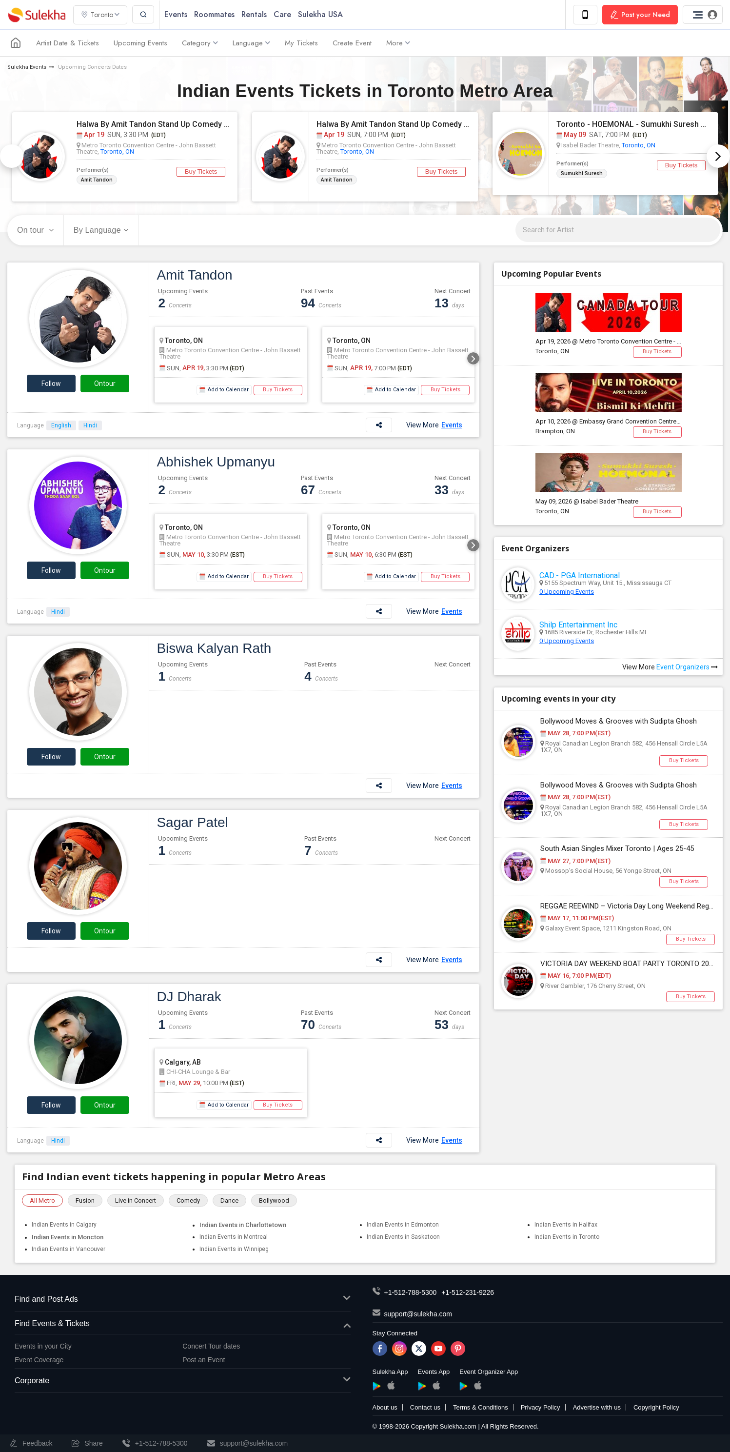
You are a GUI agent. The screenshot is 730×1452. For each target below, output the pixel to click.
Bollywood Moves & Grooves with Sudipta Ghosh (618, 721)
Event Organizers (687, 667)
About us (385, 1407)
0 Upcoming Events (566, 591)
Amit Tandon (97, 179)
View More (434, 425)
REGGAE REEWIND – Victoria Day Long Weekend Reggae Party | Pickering (627, 906)
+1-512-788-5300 (410, 1292)
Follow (51, 383)
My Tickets (301, 43)
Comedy (188, 1200)
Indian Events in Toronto (566, 1236)
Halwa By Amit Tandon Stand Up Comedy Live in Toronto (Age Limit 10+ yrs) (393, 124)
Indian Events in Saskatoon (403, 1236)
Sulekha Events (26, 67)
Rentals (254, 14)
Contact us (425, 1407)
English (61, 425)
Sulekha (36, 14)
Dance (229, 1200)
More (398, 43)
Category (200, 43)
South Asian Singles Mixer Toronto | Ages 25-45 (617, 848)
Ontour (105, 383)
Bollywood (274, 1200)
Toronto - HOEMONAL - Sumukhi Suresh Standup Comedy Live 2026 (633, 124)
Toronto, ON (117, 151)
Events (175, 14)
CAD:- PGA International (579, 575)
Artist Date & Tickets (67, 43)
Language (251, 43)
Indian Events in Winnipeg (234, 1249)
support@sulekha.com (418, 1314)
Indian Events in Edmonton (403, 1224)
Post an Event (203, 1360)
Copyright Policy (656, 1407)
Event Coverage (39, 1360)
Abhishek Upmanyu (216, 461)
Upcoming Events (140, 43)
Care (282, 14)
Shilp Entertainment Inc (578, 624)
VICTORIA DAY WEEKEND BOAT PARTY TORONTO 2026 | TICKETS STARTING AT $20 (627, 964)
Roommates (214, 14)
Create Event (352, 43)
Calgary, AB (180, 1062)
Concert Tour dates (211, 1346)
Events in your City (43, 1346)
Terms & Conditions (480, 1407)
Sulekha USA (320, 14)
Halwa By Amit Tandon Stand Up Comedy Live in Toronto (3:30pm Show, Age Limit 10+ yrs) (154, 124)
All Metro (42, 1200)
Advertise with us (597, 1407)
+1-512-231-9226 (467, 1292)
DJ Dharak (189, 996)
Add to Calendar (224, 390)
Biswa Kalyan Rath (214, 648)
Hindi (90, 425)
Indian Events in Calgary (64, 1224)
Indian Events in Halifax (565, 1224)
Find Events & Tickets (183, 1324)
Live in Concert (135, 1200)
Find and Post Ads (183, 1299)
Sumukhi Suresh (582, 173)
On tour (35, 230)
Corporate (183, 1381)
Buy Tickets (201, 171)
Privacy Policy (540, 1407)
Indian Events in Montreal (233, 1236)
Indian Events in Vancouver (68, 1249)
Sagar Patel (192, 822)
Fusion (85, 1200)
